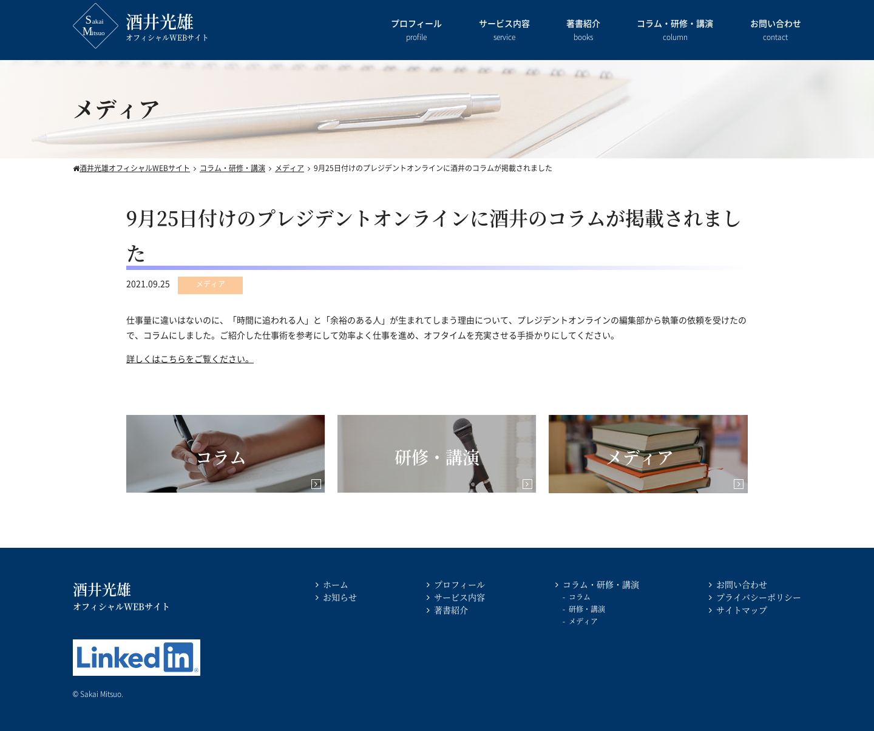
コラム (580, 596)
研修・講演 (587, 609)
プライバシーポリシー (758, 597)
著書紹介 (583, 30)
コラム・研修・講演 (675, 30)
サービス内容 (504, 30)
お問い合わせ (775, 30)
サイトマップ (741, 610)
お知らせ (340, 597)
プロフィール (416, 30)
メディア (583, 621)
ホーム (335, 584)
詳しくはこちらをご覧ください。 (190, 358)
